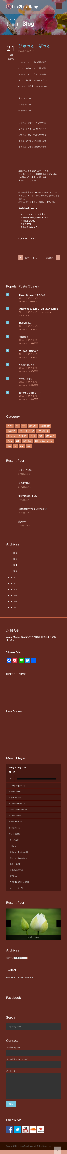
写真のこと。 (24, 337)
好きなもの (50, 436)
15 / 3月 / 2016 (24, 512)
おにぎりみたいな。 (31, 227)
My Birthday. (25, 323)
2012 (14, 577)
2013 (14, 571)
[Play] (10, 779)
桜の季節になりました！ (28, 495)
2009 (14, 595)
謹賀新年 (22, 521)
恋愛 (17, 441)
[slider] (36, 779)
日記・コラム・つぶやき (44, 441)
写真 (40, 436)
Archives (10, 958)
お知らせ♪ (32, 426)
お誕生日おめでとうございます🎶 (32, 508)
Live (23, 426)
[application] (33, 779)
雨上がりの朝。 (29, 220)
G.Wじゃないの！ (26, 364)
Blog (20, 51)
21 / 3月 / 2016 (24, 487)
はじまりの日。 (25, 483)
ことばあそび (28, 51)
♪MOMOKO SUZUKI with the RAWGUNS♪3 (38, 309)
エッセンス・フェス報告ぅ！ (35, 214)
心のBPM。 (28, 224)
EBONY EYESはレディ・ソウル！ (37, 217)
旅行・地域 (27, 441)
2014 (14, 565)
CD (17, 426)
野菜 (21, 446)
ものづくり (12, 431)
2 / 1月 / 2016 (24, 525)
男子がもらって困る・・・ (30, 392)
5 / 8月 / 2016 (24, 474)
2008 (14, 601)
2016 (14, 553)
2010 (14, 589)
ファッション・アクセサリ (17, 436)
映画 (9, 446)
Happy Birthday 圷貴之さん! (32, 295)
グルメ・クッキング (26, 431)
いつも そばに (25, 378)
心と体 (10, 441)
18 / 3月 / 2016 (24, 499)
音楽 (28, 446)
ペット (33, 436)
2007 (14, 607)
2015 (14, 559)
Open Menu (59, 6)
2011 (14, 583)
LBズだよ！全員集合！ (28, 350)
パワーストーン (43, 431)
